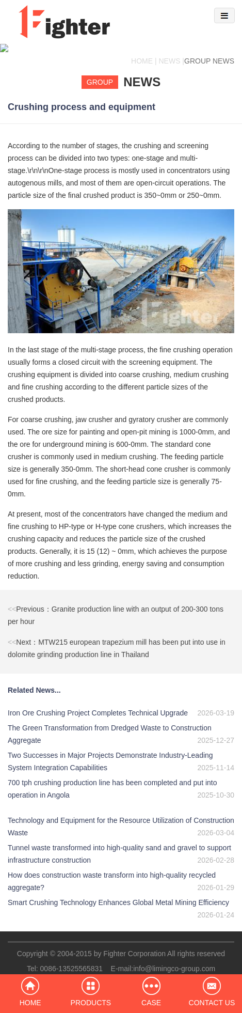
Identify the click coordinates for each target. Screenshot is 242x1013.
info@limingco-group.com (174, 960)
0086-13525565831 (71, 960)
